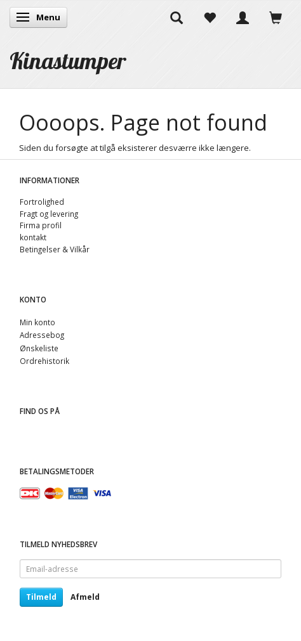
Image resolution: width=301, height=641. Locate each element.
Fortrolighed (42, 202)
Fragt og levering (49, 214)
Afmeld (85, 597)
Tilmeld (41, 597)
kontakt (33, 237)
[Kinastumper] (68, 60)
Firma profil (41, 225)
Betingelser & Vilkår (55, 249)
